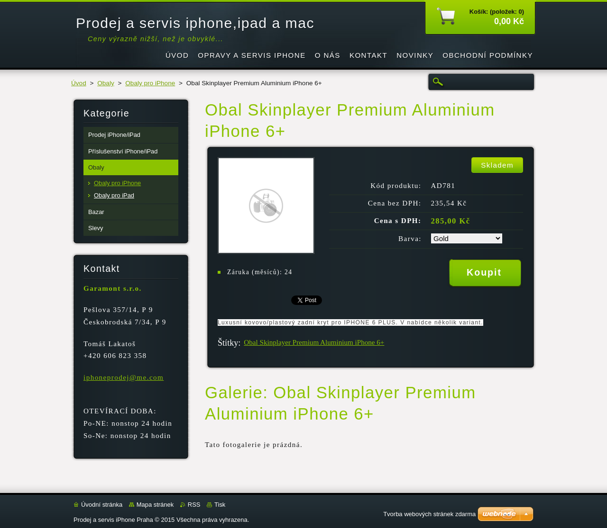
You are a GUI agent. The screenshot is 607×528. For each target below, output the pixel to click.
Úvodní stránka (101, 504)
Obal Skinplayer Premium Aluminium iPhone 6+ (314, 342)
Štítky (228, 343)
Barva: (410, 238)
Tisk (219, 504)
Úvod (78, 83)
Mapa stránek (155, 504)
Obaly (105, 83)
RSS (194, 504)
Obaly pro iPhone (150, 83)
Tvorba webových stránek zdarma (429, 514)
